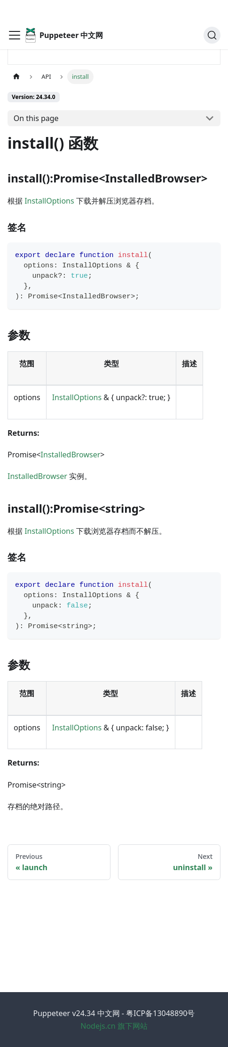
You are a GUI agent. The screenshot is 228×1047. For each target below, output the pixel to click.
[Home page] (16, 76)
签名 (22, 227)
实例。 (50, 476)
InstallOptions (49, 201)
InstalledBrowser (71, 454)
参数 (24, 335)
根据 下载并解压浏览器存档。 (83, 201)
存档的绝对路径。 (38, 806)
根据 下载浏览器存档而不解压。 (87, 531)
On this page (36, 118)
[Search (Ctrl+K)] (212, 14)
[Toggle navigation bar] (15, 14)
